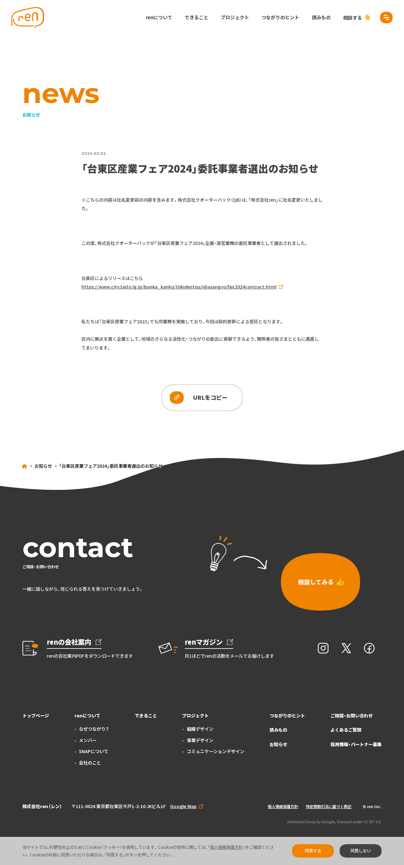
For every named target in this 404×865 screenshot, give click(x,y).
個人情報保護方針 (283, 806)
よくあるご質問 (345, 730)
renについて (159, 17)
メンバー (88, 740)
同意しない (360, 851)
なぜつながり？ (94, 729)
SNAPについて (93, 751)
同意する (313, 851)
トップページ (35, 715)
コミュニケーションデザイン (215, 751)
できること (196, 17)
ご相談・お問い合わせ (351, 715)
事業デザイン (200, 740)
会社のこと (90, 762)
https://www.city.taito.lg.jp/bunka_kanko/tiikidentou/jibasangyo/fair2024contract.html (178, 286)
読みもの (321, 17)
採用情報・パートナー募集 (356, 744)
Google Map (183, 806)
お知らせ (278, 744)
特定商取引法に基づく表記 (328, 806)
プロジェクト (235, 17)
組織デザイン (200, 729)
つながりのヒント (280, 17)
